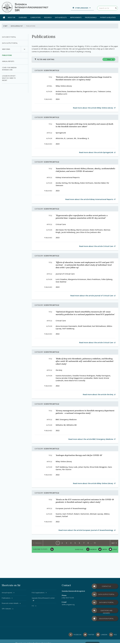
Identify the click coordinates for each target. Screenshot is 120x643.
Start (5, 26)
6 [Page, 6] (79, 543)
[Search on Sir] (107, 8)
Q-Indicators (35, 17)
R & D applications (39, 593)
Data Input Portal (9, 37)
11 (95, 543)
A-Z (34, 606)
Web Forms (6, 49)
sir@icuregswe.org (68, 604)
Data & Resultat (17, 26)
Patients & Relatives (108, 17)
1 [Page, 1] (57, 543)
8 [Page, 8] (88, 543)
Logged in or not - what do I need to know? (9, 78)
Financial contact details (11, 603)
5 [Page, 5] (75, 543)
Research (48, 17)
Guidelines (23, 17)
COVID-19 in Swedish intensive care (9, 69)
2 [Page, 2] (62, 543)
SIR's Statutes (7, 609)
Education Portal (103, 618)
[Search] (116, 8)
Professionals (91, 17)
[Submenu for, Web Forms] (24, 49)
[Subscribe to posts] (52, 549)
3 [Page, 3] (66, 543)
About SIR (11, 17)
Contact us (101, 586)
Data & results (61, 17)
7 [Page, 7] (83, 543)
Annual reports (8, 61)
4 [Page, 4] (70, 543)
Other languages (82, 8)
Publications (7, 55)
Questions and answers (102, 610)
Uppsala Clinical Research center (43, 599)
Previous (38, 543)
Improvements (76, 17)
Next (113, 543)
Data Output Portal (10, 43)
